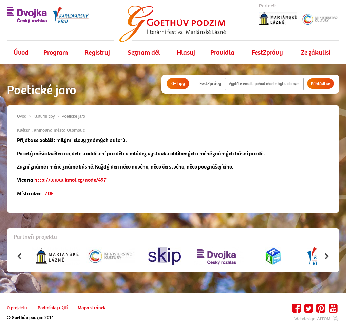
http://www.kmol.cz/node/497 (70, 179)
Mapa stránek (91, 307)
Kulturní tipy (44, 116)
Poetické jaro (73, 116)
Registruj (97, 52)
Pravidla (222, 52)
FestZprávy (267, 52)
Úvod (21, 52)
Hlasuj (186, 52)
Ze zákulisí (315, 52)
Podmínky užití (53, 307)
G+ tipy (178, 83)
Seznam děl (144, 52)
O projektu (17, 307)
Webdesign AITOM (316, 319)
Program (55, 52)
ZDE (49, 193)
